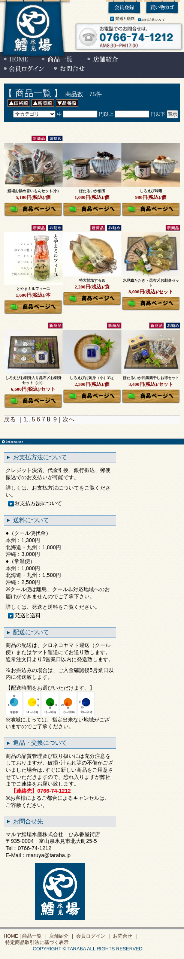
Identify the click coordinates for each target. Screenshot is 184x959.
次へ (69, 419)
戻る (10, 419)
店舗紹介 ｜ (61, 936)
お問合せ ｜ (125, 936)
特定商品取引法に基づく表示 (36, 942)
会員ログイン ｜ (93, 936)
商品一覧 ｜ (34, 936)
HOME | (12, 936)
